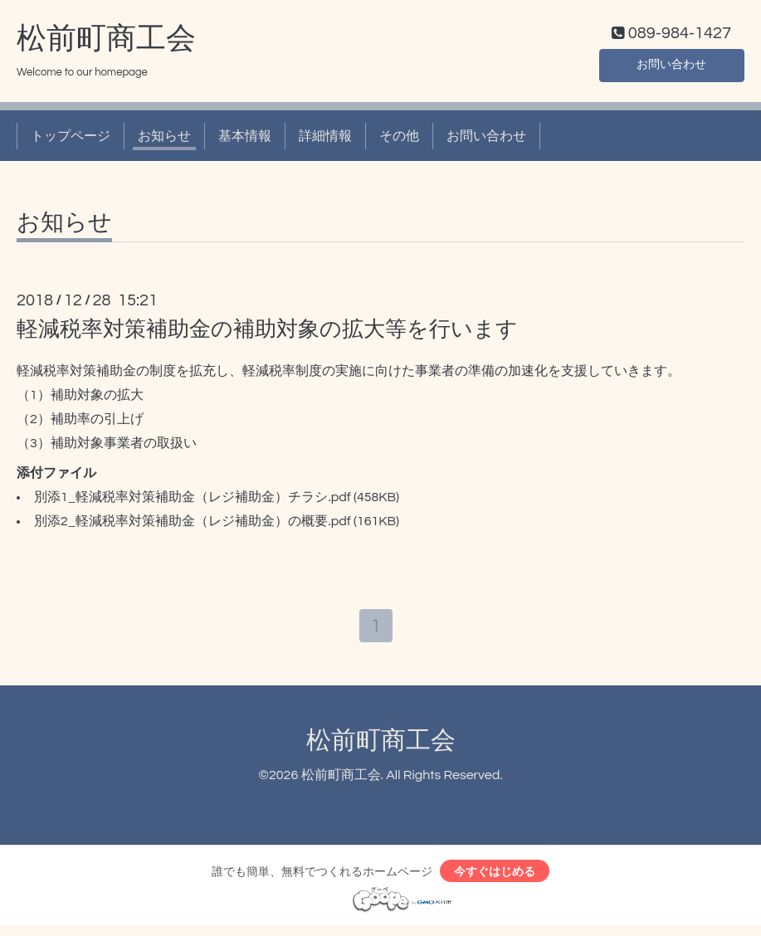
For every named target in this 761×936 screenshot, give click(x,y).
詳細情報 (325, 139)
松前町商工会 (106, 42)
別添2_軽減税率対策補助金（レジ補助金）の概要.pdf (192, 525)
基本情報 (244, 139)
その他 (399, 139)
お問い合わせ (671, 66)
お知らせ (164, 139)
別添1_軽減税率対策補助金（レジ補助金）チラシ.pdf (192, 501)
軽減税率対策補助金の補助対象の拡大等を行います (267, 333)
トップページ (70, 139)
